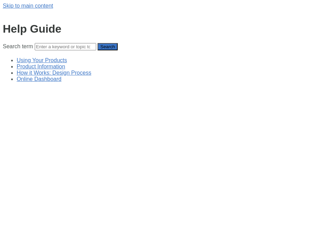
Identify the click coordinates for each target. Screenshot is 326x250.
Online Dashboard (39, 79)
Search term (18, 46)
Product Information (41, 66)
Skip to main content (28, 6)
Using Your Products (42, 60)
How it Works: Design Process (54, 73)
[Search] (65, 46)
